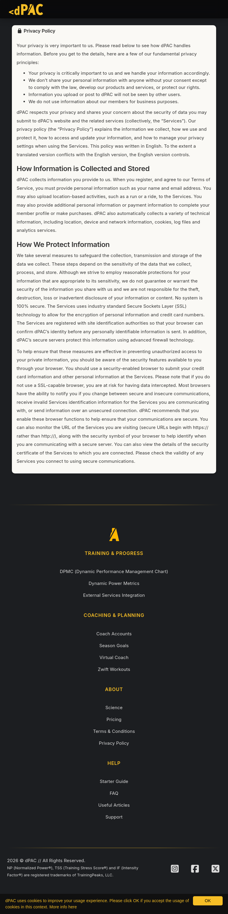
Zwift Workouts (114, 669)
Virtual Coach (114, 657)
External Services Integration (114, 595)
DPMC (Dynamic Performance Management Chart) (114, 571)
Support (114, 817)
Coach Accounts (114, 634)
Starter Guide (114, 781)
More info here (63, 907)
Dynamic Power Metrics (113, 583)
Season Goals (114, 645)
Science (114, 707)
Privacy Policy (114, 743)
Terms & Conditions (114, 731)
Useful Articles (114, 805)
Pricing (114, 719)
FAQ (114, 793)
